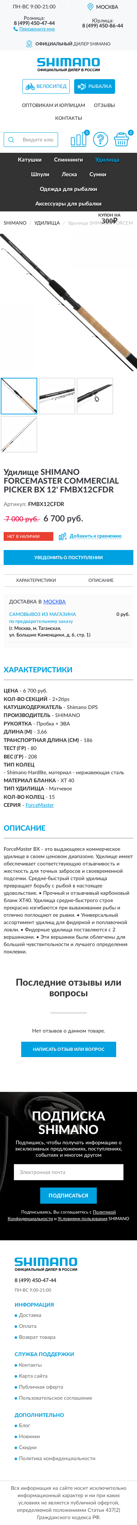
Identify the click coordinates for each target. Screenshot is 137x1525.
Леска (69, 174)
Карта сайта (33, 1376)
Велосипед (51, 86)
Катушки (30, 160)
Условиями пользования (82, 1218)
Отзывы (104, 105)
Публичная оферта (41, 1387)
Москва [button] (54, 602)
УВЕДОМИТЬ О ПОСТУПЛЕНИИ (68, 557)
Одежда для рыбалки (68, 189)
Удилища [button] (107, 160)
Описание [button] (101, 580)
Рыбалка (100, 86)
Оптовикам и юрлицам (53, 105)
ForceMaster (40, 805)
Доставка (30, 1315)
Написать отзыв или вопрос (68, 1049)
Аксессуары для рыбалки (68, 204)
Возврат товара (37, 1337)
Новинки (29, 1436)
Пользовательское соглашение (55, 1398)
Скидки (28, 1447)
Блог (24, 1425)
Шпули (40, 174)
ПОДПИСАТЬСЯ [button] (68, 1196)
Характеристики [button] (36, 580)
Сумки (98, 174)
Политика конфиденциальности (57, 1458)
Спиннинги (68, 160)
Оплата (28, 1326)
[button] (34, 28)
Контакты (68, 118)
